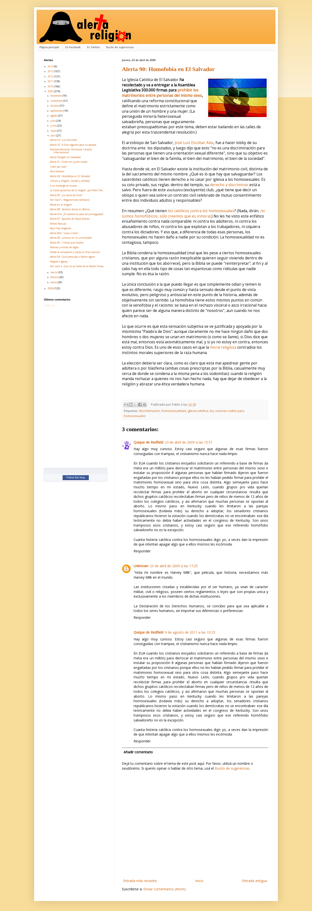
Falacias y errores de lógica (64, 247)
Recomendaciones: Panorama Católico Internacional (71, 151)
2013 (51, 71)
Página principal (49, 47)
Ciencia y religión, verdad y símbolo (70, 180)
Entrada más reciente (140, 880)
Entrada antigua (254, 880)
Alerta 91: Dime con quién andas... (69, 162)
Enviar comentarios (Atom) (164, 889)
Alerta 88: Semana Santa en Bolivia (70, 209)
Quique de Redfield (148, 442)
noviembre (56, 100)
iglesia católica (197, 411)
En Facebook (73, 47)
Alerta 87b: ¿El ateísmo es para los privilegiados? (76, 214)
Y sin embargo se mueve (63, 185)
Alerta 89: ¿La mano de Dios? (66, 195)
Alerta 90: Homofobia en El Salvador (168, 69)
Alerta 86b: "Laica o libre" (64, 233)
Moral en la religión (61, 204)
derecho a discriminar (229, 184)
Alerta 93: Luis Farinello (63, 140)
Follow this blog (75, 477)
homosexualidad (173, 411)
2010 (51, 86)
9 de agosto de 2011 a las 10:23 (190, 632)
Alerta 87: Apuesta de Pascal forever (70, 218)
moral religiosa (223, 347)
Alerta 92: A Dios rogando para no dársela (73, 144)
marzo (54, 272)
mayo (53, 130)
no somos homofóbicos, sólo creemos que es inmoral (193, 213)
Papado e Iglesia (59, 261)
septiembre (57, 110)
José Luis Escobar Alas (194, 142)
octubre (55, 105)
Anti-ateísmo (57, 171)
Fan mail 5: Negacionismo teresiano (70, 199)
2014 (51, 66)
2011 (51, 81)
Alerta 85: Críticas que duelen (67, 242)
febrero (54, 277)
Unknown (141, 566)
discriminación (149, 411)
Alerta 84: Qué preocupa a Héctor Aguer (72, 256)
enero (54, 282)
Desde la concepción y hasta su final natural (75, 252)
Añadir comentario (138, 752)
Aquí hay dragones (60, 228)
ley (212, 411)
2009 (51, 91)
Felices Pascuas (58, 223)
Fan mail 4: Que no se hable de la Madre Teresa (77, 266)
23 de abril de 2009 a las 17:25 (174, 566)
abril (53, 135)
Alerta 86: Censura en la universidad (71, 237)
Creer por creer (58, 166)
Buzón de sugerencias (120, 47)
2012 (51, 76)
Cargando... (50, 305)
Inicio (199, 880)
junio (53, 125)
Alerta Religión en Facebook (65, 157)
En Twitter (93, 47)
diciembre (56, 95)
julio (53, 120)
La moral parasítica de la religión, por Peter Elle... (77, 190)
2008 (51, 288)
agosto (54, 115)
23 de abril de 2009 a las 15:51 (189, 442)
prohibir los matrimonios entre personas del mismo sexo (162, 93)
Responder (142, 551)
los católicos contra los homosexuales (201, 210)
